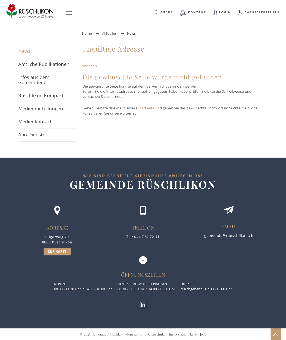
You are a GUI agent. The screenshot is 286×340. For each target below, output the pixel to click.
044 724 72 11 (147, 236)
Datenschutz (156, 334)
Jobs (203, 334)
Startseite (146, 108)
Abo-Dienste (31, 134)
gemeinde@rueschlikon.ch (228, 235)
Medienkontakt (35, 121)
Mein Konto (134, 334)
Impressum (177, 334)
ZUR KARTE (57, 251)
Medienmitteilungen (40, 108)
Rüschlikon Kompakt (41, 95)
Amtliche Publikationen (44, 64)
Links (194, 334)
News (38, 51)
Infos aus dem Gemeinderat (33, 79)
